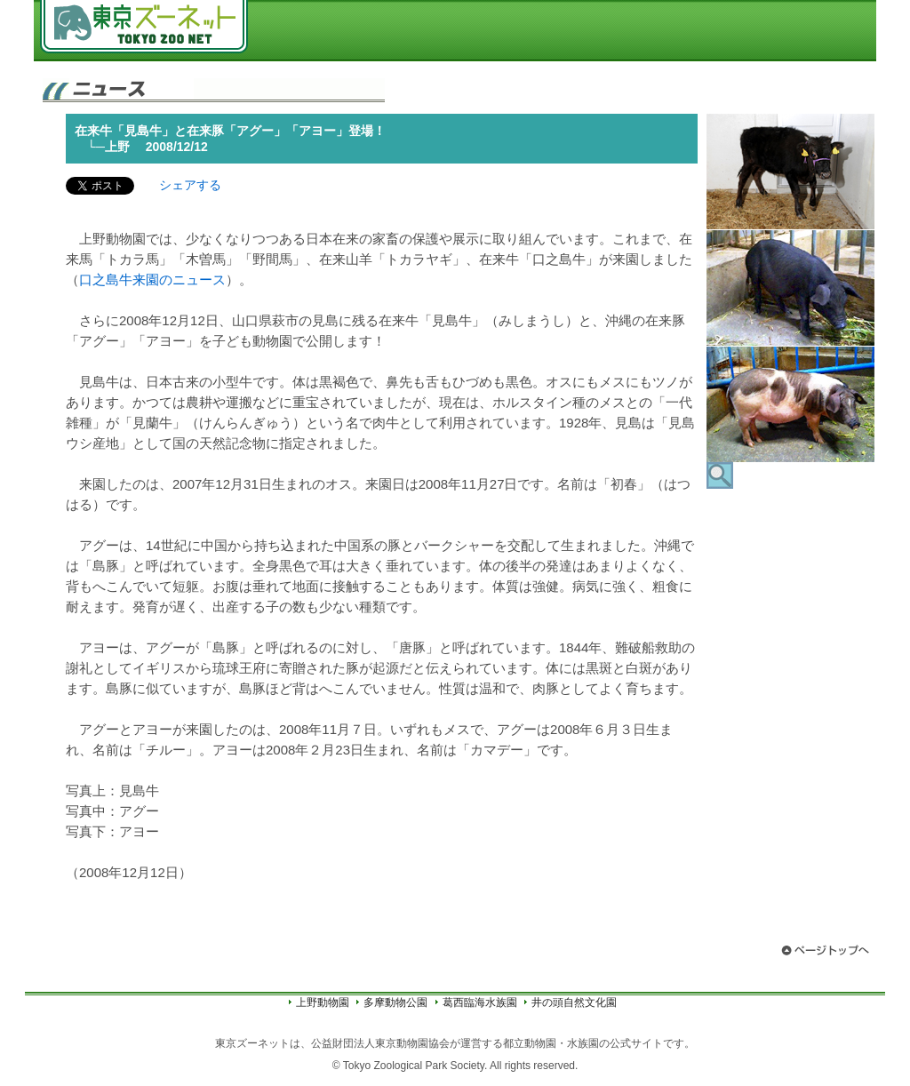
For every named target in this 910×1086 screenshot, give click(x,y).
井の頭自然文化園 (574, 1002)
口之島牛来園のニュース (152, 279)
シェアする (190, 185)
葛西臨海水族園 (480, 1002)
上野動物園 (322, 1002)
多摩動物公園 (395, 1002)
